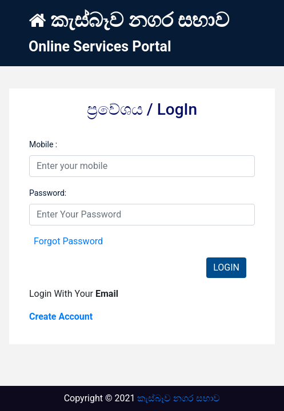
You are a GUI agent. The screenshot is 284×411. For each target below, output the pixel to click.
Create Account (61, 316)
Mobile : (43, 144)
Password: (47, 193)
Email (106, 293)
